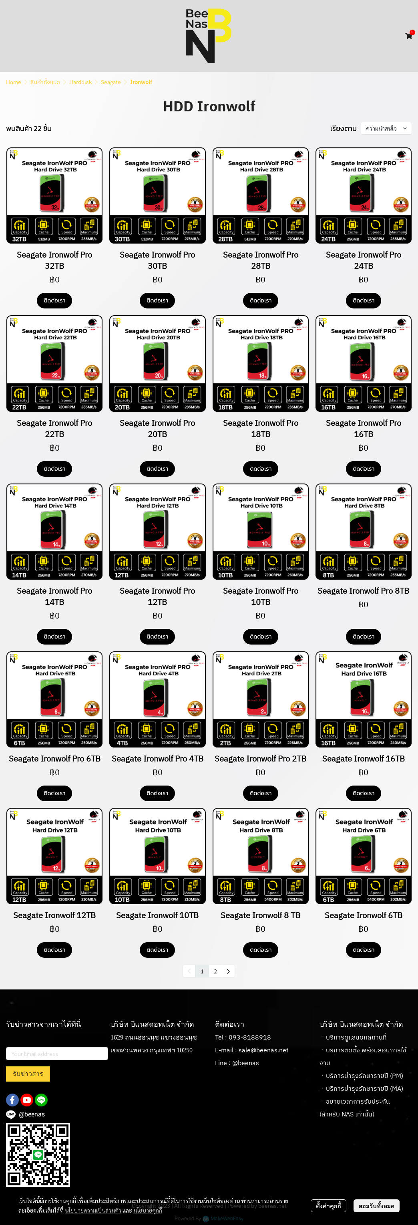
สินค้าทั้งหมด (45, 82)
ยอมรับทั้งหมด (376, 1205)
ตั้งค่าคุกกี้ (328, 1205)
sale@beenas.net (264, 1050)
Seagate (111, 82)
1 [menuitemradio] (202, 971)
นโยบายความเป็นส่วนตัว (93, 1210)
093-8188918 (250, 1037)
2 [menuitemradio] (215, 971)
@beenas (245, 1063)
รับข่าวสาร (28, 1073)
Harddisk (80, 82)
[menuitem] (228, 971)
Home (13, 82)
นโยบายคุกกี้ (147, 1210)
